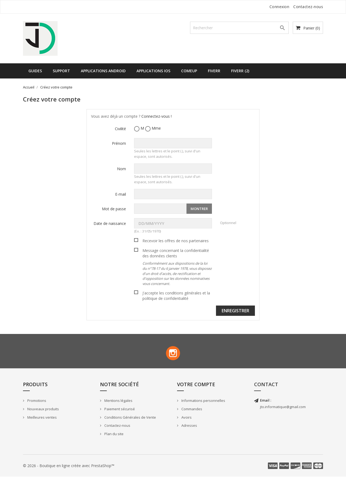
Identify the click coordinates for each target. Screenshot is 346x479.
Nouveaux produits (42, 411)
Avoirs (186, 419)
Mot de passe (114, 208)
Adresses (189, 427)
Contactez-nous (308, 6)
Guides (35, 70)
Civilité (120, 128)
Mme (153, 128)
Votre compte (196, 386)
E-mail (120, 194)
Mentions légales (118, 403)
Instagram (173, 354)
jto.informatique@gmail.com (283, 409)
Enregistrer (235, 311)
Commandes (191, 411)
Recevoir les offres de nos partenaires (175, 240)
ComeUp (189, 70)
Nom (121, 168)
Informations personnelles (203, 403)
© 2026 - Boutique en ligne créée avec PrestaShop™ (68, 467)
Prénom (119, 143)
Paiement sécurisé (119, 411)
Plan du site (114, 436)
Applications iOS (153, 70)
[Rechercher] (239, 28)
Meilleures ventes (41, 419)
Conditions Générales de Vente (130, 419)
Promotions (36, 403)
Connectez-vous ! (156, 116)
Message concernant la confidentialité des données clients (177, 267)
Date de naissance (110, 223)
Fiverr (214, 70)
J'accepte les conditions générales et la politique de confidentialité (176, 295)
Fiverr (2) (240, 70)
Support (61, 70)
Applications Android (103, 70)
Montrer (199, 208)
